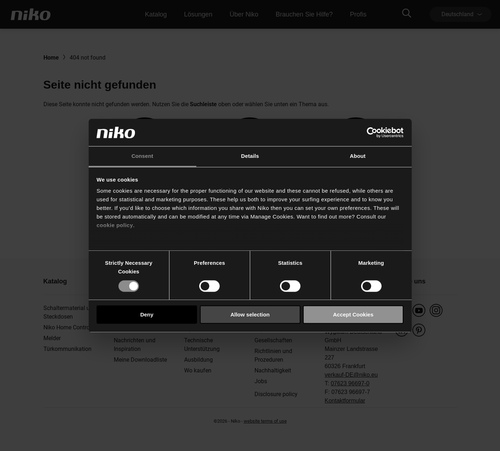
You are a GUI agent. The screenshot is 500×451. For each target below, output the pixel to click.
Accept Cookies (353, 314)
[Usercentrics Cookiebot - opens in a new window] (372, 132)
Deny (147, 314)
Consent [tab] (142, 156)
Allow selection (250, 314)
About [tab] (358, 156)
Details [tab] (250, 156)
